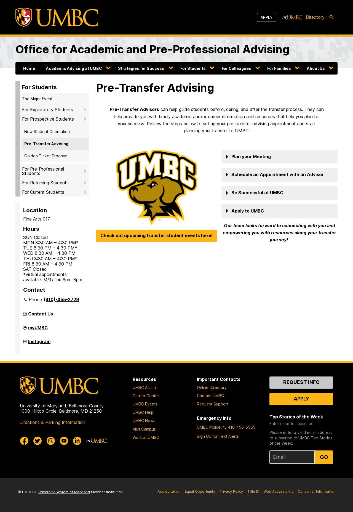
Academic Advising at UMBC (74, 68)
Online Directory (212, 387)
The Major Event (37, 98)
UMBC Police (209, 427)
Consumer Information (316, 491)
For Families (279, 68)
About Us (316, 68)
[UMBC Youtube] (64, 441)
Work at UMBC (146, 437)
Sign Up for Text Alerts (218, 436)
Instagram (39, 343)
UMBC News (144, 420)
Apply (267, 17)
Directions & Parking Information (52, 422)
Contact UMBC (210, 395)
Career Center (146, 395)
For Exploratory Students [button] (47, 109)
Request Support (212, 404)
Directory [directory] (315, 17)
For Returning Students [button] (45, 182)
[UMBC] (57, 17)
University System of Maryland (64, 492)
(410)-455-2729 (61, 299)
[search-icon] (331, 17)
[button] (279, 157)
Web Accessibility (278, 491)
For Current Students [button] (43, 192)
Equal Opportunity (200, 491)
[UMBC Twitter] (37, 441)
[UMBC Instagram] (51, 441)
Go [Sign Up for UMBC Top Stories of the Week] (324, 457)
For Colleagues (236, 68)
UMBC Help (143, 412)
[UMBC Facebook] (24, 441)
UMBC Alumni (145, 387)
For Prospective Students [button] (48, 119)
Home (29, 68)
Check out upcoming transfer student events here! (156, 235)
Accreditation (168, 491)
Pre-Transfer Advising (46, 143)
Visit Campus (144, 429)
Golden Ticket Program (45, 155)
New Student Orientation (47, 131)
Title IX (253, 491)
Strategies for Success (141, 68)
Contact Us (40, 314)
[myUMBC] (292, 17)
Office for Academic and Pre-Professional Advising (152, 49)
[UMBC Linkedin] (77, 441)
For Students (193, 68)
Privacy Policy (231, 491)
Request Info (301, 382)
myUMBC (38, 329)
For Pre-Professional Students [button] (43, 171)
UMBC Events (145, 404)
